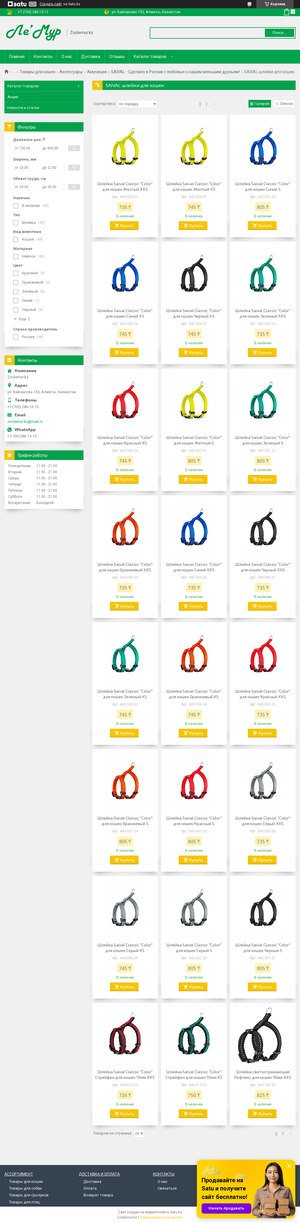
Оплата (90, 1188)
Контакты (43, 56)
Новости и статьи (23, 107)
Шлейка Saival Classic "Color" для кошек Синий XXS (193, 567)
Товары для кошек (37, 71)
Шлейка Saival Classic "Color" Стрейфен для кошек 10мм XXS (125, 1074)
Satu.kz (176, 1212)
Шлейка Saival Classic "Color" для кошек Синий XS (125, 313)
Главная (17, 56)
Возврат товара (98, 1195)
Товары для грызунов (29, 1195)
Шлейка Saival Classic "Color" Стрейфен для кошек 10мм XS (194, 1074)
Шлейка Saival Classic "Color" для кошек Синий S (262, 186)
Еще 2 (24, 319)
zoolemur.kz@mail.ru (25, 421)
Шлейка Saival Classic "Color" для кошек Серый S (193, 947)
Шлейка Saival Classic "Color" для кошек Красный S (193, 820)
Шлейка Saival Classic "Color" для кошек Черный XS (193, 313)
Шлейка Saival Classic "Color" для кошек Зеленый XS (125, 694)
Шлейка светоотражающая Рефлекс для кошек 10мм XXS (262, 1074)
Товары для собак (25, 1188)
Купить (127, 225)
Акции (12, 97)
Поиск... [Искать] (279, 32)
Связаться (167, 1188)
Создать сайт (51, 4)
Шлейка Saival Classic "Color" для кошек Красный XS (125, 440)
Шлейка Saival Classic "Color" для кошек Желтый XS (193, 186)
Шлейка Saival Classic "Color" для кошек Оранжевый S (125, 820)
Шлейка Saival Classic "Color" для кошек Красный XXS (262, 694)
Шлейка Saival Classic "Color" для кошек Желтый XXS (125, 186)
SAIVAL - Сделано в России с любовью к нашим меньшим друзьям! (175, 71)
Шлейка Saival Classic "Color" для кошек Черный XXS (262, 567)
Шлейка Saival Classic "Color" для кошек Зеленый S (262, 440)
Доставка (90, 56)
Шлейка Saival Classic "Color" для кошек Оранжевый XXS (125, 567)
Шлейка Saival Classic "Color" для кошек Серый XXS (262, 820)
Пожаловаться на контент (161, 1217)
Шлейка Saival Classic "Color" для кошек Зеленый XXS (262, 313)
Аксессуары (71, 71)
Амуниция (97, 71)
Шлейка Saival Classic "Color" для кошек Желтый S (193, 440)
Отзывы (117, 56)
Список (286, 103)
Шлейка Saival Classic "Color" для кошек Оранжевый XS (193, 694)
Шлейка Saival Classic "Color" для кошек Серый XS (125, 947)
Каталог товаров (150, 56)
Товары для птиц (24, 1202)
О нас (67, 56)
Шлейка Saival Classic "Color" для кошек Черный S (262, 947)
